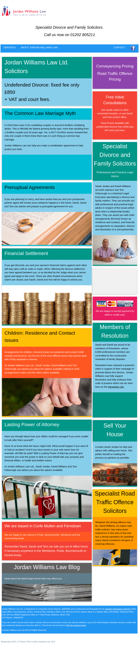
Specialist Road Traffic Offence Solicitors (115, 502)
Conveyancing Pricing (114, 66)
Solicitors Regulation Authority (118, 609)
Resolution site (116, 386)
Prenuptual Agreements (29, 187)
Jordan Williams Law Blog (47, 567)
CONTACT (119, 47)
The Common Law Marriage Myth (40, 113)
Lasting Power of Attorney (31, 424)
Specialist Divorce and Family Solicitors (115, 155)
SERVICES (10, 47)
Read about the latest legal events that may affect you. (33, 578)
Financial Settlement (26, 253)
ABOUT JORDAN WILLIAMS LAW (39, 47)
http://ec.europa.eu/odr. (76, 625)
